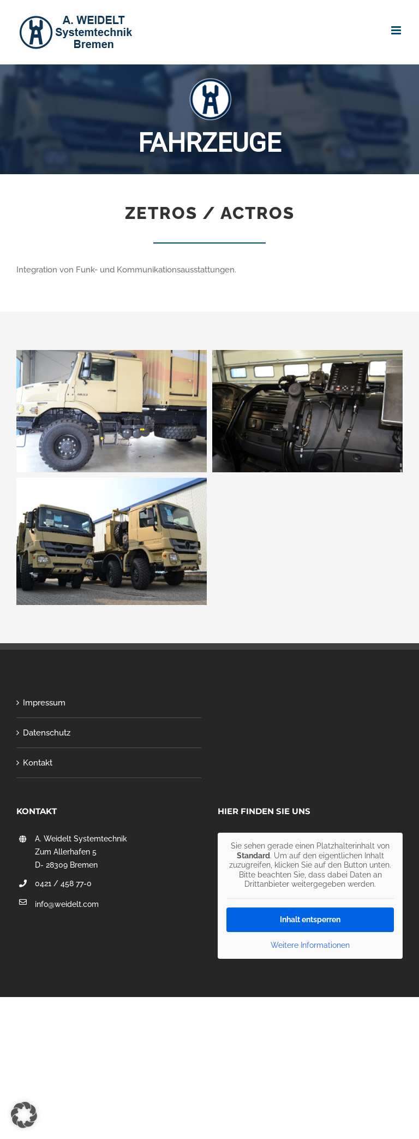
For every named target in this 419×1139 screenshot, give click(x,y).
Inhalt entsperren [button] (310, 919)
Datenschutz (46, 733)
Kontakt (37, 763)
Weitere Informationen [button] (310, 945)
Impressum (44, 703)
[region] (209, 116)
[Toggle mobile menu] (397, 30)
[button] (24, 1115)
